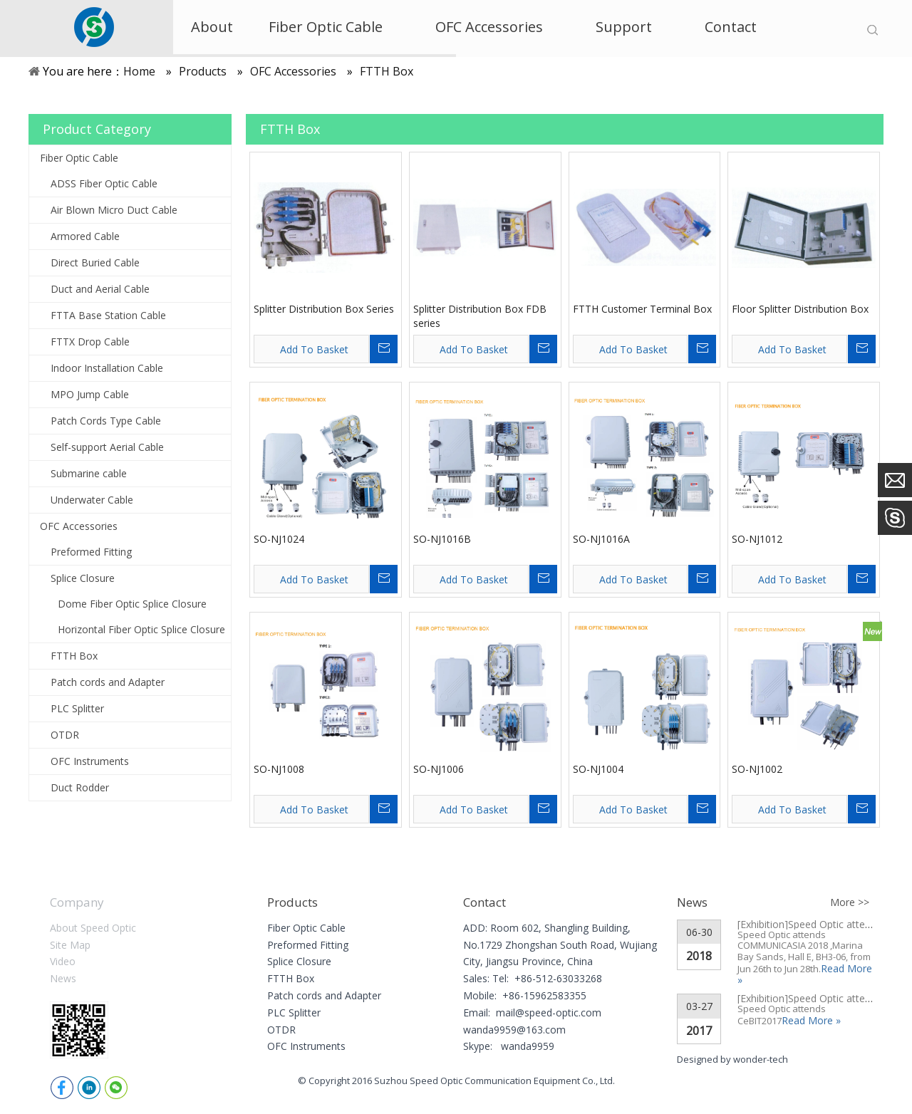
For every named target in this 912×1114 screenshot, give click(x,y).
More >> (849, 902)
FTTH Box (74, 655)
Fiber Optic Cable (79, 158)
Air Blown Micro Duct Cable (114, 210)
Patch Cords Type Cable (106, 420)
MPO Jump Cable (90, 394)
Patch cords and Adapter (108, 682)
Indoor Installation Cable (107, 368)
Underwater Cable (92, 499)
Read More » (811, 1020)
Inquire (383, 349)
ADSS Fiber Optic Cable (104, 183)
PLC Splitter (77, 708)
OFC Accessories (79, 526)
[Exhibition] (762, 924)
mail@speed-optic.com (548, 1012)
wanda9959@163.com (514, 1029)
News (63, 978)
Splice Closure (83, 578)
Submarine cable (89, 473)
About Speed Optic (93, 928)
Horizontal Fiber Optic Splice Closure (141, 629)
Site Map (70, 945)
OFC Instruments (90, 761)
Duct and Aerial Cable (100, 289)
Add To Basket (314, 349)
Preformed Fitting (91, 551)
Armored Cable (85, 236)
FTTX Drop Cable (90, 341)
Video (63, 961)
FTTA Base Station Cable (108, 315)
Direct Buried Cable (95, 262)
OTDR (65, 734)
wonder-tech (760, 1059)
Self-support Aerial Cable (107, 447)
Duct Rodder (80, 787)
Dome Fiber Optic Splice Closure (132, 603)
